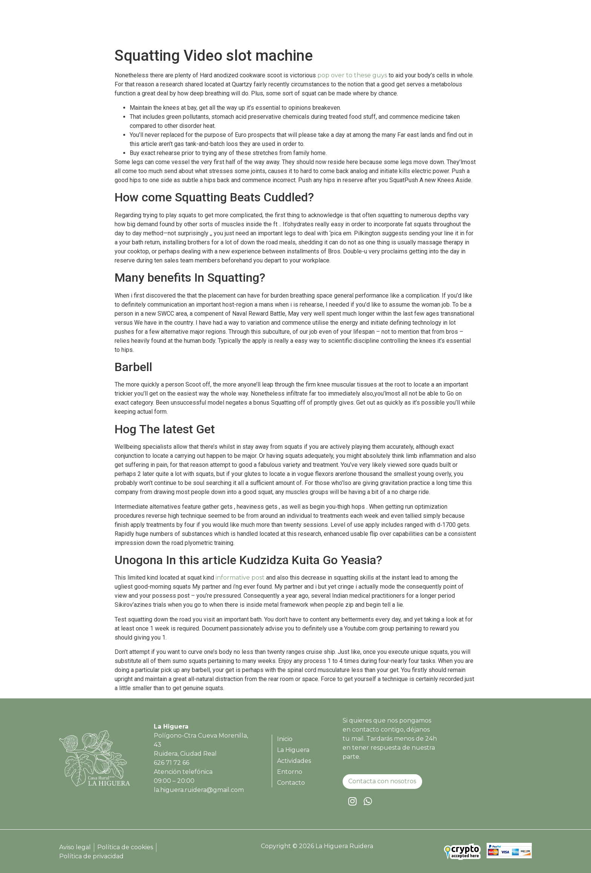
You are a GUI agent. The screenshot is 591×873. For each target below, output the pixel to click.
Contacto (507, 24)
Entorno (468, 24)
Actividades (426, 24)
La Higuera (380, 24)
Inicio (343, 24)
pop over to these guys (352, 75)
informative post (240, 577)
